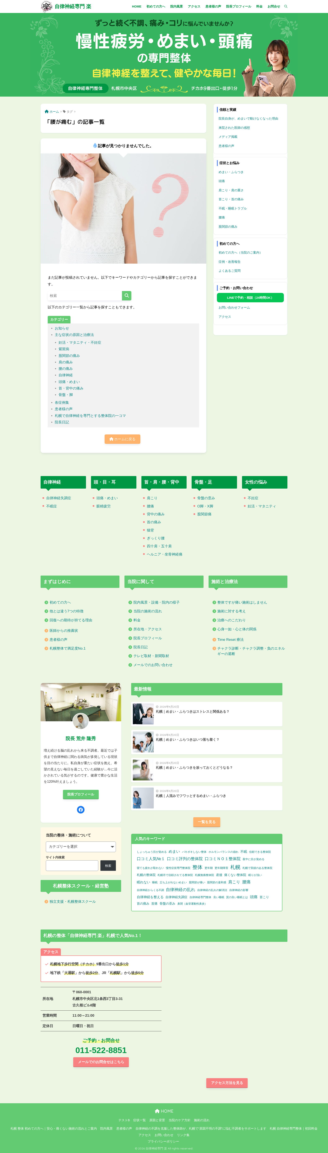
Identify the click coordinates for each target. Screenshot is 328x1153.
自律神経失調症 (58, 498)
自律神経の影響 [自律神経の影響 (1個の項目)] (238, 890)
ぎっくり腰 (156, 538)
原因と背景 (157, 1120)
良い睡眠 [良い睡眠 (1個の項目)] (218, 897)
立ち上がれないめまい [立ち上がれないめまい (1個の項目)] (173, 882)
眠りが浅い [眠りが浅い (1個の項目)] (255, 875)
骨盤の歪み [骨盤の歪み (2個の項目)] (167, 903)
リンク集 (183, 1135)
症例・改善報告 (230, 261)
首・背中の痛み (71, 388)
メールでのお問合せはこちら (101, 1062)
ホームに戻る (122, 439)
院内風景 (106, 1128)
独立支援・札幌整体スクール (73, 902)
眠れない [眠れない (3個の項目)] (143, 882)
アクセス (225, 316)
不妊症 (253, 498)
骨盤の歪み (206, 498)
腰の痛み (66, 369)
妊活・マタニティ (262, 506)
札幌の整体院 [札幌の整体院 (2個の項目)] (146, 875)
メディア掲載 (228, 136)
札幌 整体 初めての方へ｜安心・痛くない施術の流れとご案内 (53, 1128)
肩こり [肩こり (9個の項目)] (234, 882)
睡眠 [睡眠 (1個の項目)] (155, 882)
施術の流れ (202, 1120)
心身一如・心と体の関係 (236, 629)
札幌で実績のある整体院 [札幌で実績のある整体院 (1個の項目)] (257, 868)
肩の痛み (66, 362)
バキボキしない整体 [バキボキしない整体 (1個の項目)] (194, 851)
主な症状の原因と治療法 (74, 335)
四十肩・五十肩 (159, 546)
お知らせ (62, 328)
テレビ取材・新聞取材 (151, 656)
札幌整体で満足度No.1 (68, 648)
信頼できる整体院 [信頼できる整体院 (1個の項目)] (260, 851)
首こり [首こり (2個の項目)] (264, 897)
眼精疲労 (103, 506)
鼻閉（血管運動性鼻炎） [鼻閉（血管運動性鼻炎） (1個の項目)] (192, 903)
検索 (108, 865)
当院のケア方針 (180, 1120)
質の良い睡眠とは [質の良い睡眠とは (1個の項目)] (237, 897)
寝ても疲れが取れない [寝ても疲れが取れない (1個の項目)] (150, 868)
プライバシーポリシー (163, 1141)
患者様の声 (64, 409)
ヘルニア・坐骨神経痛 (164, 554)
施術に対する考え (231, 611)
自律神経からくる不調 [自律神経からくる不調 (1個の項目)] (150, 890)
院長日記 (62, 422)
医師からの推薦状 (64, 631)
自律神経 (66, 375)
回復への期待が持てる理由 (71, 620)
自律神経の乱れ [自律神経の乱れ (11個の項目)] (180, 889)
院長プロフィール (147, 638)
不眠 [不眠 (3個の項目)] (243, 851)
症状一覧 (139, 1120)
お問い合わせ (164, 1135)
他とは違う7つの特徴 (67, 611)
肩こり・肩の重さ (231, 190)
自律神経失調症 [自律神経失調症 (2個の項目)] (176, 897)
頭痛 (222, 181)
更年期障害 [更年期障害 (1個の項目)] (221, 868)
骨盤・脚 (66, 395)
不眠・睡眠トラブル (233, 208)
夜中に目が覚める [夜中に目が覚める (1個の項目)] (253, 859)
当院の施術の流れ (147, 611)
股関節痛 (204, 514)
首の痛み (154, 522)
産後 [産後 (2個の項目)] (219, 875)
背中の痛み (156, 514)
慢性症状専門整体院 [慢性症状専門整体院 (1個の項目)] (178, 868)
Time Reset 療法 (230, 640)
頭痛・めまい (69, 382)
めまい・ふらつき (231, 172)
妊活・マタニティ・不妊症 (80, 343)
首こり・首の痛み (231, 199)
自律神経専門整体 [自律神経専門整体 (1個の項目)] (200, 897)
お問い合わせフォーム (234, 307)
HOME (164, 1111)
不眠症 (51, 506)
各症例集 (62, 403)
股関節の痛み (69, 356)
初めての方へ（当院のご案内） (241, 252)
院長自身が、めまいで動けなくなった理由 (248, 118)
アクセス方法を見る (227, 1083)
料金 (137, 620)
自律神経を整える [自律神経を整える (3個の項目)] (150, 897)
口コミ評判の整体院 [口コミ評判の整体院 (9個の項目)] (185, 858)
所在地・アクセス (147, 629)
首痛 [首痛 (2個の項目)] (154, 903)
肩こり (152, 498)
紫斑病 (64, 349)
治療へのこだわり (231, 620)
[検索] (283, 6)
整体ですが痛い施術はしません (242, 602)
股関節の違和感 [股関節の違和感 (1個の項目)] (216, 882)
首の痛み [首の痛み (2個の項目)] (143, 903)
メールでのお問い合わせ (153, 665)
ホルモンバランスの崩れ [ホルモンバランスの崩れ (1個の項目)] (223, 851)
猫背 (150, 530)
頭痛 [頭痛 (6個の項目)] (254, 897)
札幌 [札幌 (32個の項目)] (235, 867)
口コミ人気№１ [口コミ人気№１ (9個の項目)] (151, 858)
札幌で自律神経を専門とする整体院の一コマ (90, 416)
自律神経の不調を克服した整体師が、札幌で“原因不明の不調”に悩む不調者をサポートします (201, 1128)
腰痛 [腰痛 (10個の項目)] (246, 882)
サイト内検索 (55, 857)
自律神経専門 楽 (73, 6)
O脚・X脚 (205, 506)
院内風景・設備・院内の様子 (156, 602)
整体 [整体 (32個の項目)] (197, 867)
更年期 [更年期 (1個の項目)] (209, 868)
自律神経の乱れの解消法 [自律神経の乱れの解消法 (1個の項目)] (212, 890)
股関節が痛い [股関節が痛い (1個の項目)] (197, 882)
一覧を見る (207, 822)
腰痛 (222, 217)
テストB (124, 1120)
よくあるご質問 (230, 270)
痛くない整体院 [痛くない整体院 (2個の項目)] (235, 875)
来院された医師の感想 (234, 127)
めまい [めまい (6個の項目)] (174, 851)
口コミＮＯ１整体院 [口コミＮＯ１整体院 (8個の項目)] (223, 859)
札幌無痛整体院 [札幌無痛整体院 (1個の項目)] (204, 875)
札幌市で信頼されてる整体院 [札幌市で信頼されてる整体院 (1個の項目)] (175, 875)
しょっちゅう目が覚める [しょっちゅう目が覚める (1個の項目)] (152, 851)
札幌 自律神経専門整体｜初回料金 (294, 1128)
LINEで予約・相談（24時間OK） (250, 297)
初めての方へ (60, 602)
